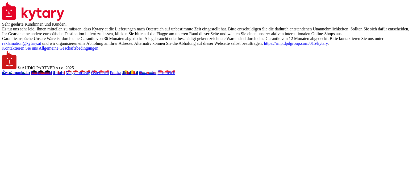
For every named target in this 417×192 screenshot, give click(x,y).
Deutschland (41, 72)
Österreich (100, 72)
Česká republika (16, 72)
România (130, 72)
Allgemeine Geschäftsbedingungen (68, 48)
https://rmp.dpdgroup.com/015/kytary (296, 43)
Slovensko (148, 72)
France (59, 72)
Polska (115, 72)
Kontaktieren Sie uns (20, 48)
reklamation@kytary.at (21, 43)
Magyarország (78, 72)
